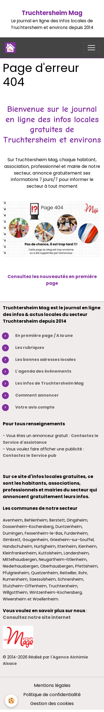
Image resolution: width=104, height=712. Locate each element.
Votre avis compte (35, 407)
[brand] (11, 47)
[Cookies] (11, 700)
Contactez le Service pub (29, 455)
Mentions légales (52, 685)
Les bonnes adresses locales (45, 359)
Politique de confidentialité (52, 694)
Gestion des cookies (52, 703)
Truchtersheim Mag (52, 13)
